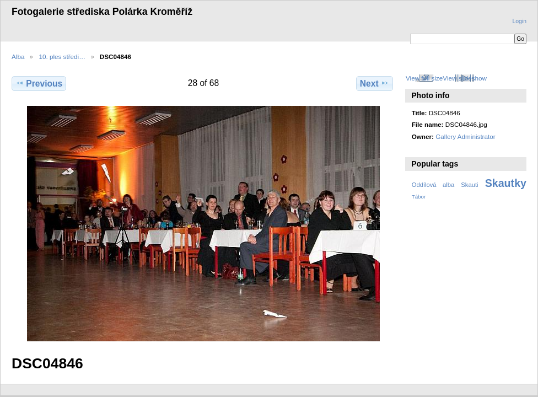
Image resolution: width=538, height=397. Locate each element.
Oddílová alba (433, 184)
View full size (424, 78)
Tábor (419, 197)
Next (374, 83)
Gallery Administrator (465, 136)
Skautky (505, 183)
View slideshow (465, 78)
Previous (38, 83)
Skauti (469, 184)
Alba (18, 56)
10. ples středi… (62, 56)
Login (519, 21)
